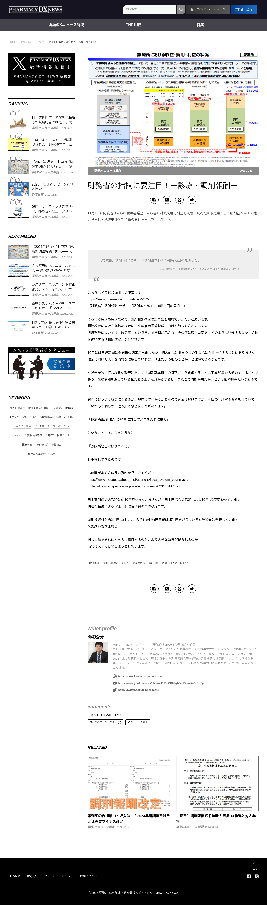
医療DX (49, 435)
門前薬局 (57, 408)
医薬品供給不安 (33, 435)
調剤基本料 (139, 563)
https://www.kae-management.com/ (138, 676)
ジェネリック (41, 426)
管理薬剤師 (41, 444)
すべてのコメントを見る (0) (105, 722)
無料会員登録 (243, 9)
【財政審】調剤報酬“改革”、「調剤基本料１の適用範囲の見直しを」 (206, 269)
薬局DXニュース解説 (66, 25)
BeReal (69, 408)
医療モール (63, 435)
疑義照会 (56, 444)
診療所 (125, 563)
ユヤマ (17, 435)
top (255, 868)
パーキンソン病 (61, 426)
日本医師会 (94, 563)
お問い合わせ (88, 876)
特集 (200, 25)
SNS (58, 417)
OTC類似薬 (46, 417)
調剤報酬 (154, 563)
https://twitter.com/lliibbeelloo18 (136, 690)
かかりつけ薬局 (22, 426)
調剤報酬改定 (169, 563)
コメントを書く (138, 722)
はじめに (14, 876)
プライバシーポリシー (58, 876)
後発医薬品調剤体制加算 (41, 454)
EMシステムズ (18, 417)
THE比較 (133, 25)
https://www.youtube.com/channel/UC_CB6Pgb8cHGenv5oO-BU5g (158, 683)
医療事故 (27, 444)
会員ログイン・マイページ (207, 9)
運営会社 (32, 876)
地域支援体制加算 (38, 408)
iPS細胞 (68, 417)
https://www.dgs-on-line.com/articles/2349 (118, 299)
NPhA (33, 417)
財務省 (184, 563)
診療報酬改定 (110, 563)
